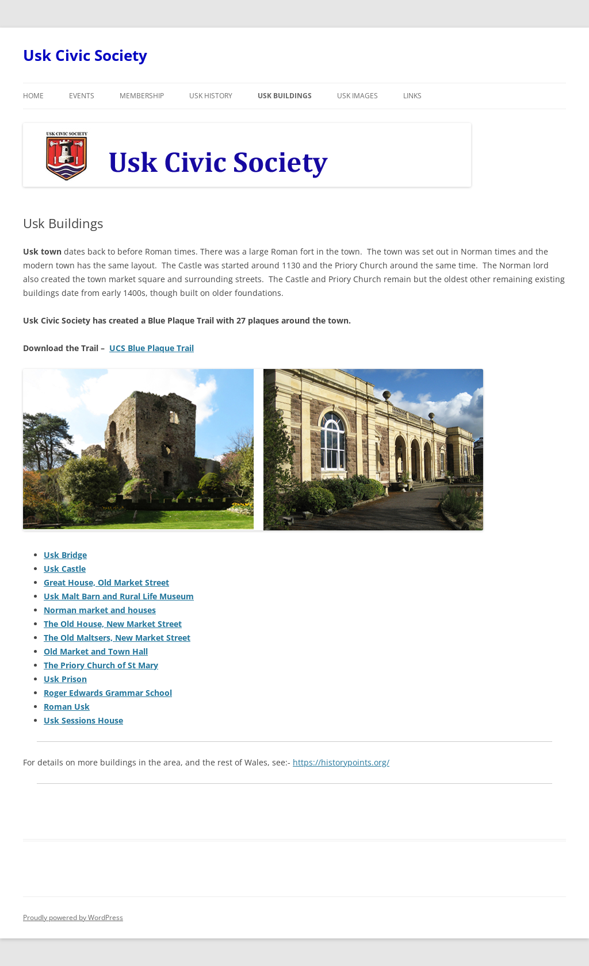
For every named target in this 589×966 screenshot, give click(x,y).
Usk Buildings (285, 96)
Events (81, 96)
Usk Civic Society (85, 55)
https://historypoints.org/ (341, 762)
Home (33, 96)
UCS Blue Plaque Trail (151, 347)
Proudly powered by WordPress (73, 917)
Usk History (210, 96)
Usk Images (357, 96)
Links (412, 96)
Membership (142, 96)
